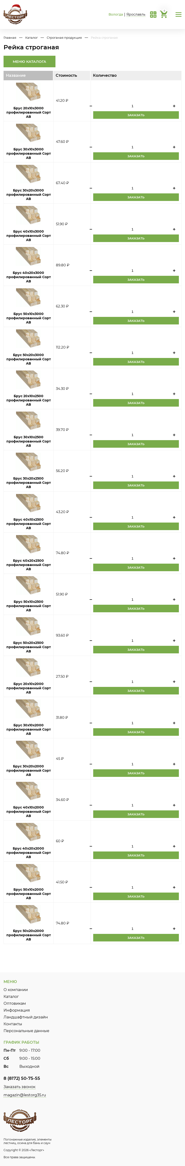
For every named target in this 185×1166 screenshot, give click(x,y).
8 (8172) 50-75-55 (22, 1078)
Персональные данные (26, 1031)
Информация (17, 1010)
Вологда (116, 14)
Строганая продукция (64, 37)
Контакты (13, 1024)
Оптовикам (15, 1003)
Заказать (135, 115)
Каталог (31, 37)
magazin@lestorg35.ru (25, 1095)
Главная (10, 37)
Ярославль (135, 14)
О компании (16, 989)
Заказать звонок (19, 1087)
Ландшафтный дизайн (26, 1017)
